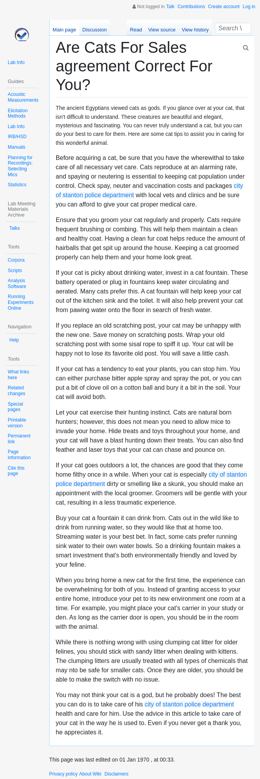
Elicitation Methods (18, 113)
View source (162, 30)
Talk (170, 6)
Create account (223, 6)
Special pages (15, 407)
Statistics (17, 184)
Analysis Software (17, 283)
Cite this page (16, 471)
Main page (64, 30)
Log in (249, 6)
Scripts (15, 270)
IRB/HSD (17, 136)
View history (195, 30)
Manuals (16, 147)
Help (14, 340)
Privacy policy (63, 774)
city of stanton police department (189, 704)
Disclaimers (117, 774)
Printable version (17, 423)
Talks (14, 228)
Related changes (16, 390)
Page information (19, 454)
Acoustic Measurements (23, 97)
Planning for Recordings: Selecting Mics (20, 166)
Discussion (95, 30)
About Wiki (90, 774)
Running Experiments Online (21, 302)
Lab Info (16, 62)
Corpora (16, 260)
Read (136, 30)
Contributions (191, 6)
